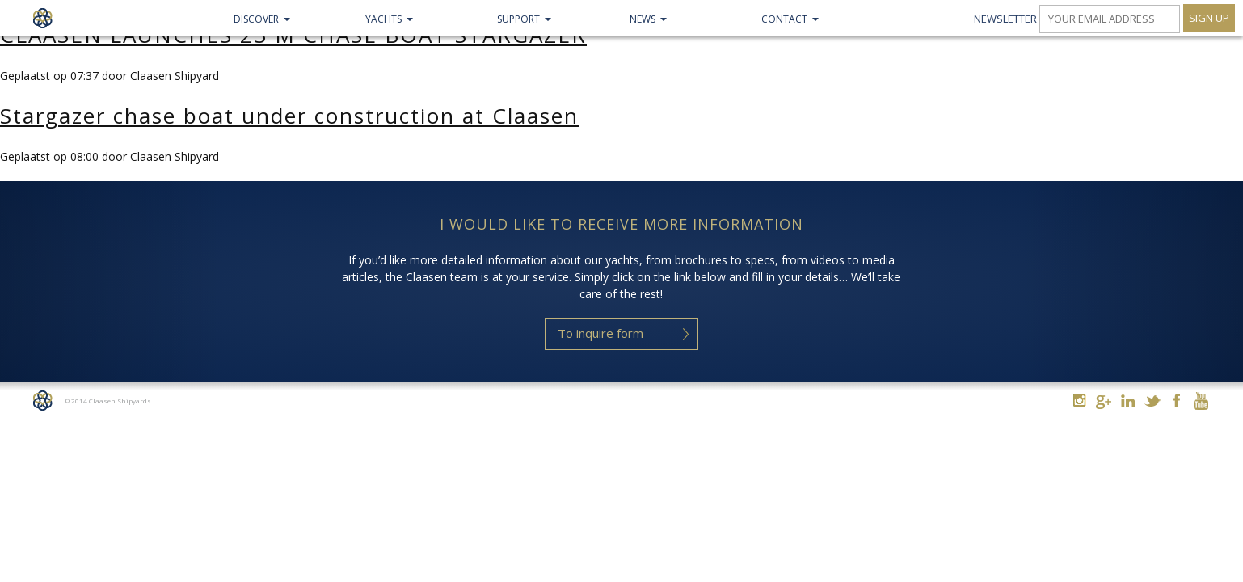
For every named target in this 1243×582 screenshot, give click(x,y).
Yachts (383, 19)
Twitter (1152, 400)
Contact (784, 19)
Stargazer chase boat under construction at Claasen (289, 115)
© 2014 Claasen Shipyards (108, 400)
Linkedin (1128, 400)
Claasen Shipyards (42, 18)
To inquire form (600, 333)
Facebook (1176, 400)
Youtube (1200, 400)
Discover (256, 19)
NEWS (642, 19)
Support (518, 19)
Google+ (1103, 402)
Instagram (1079, 400)
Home (42, 400)
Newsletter (1005, 18)
